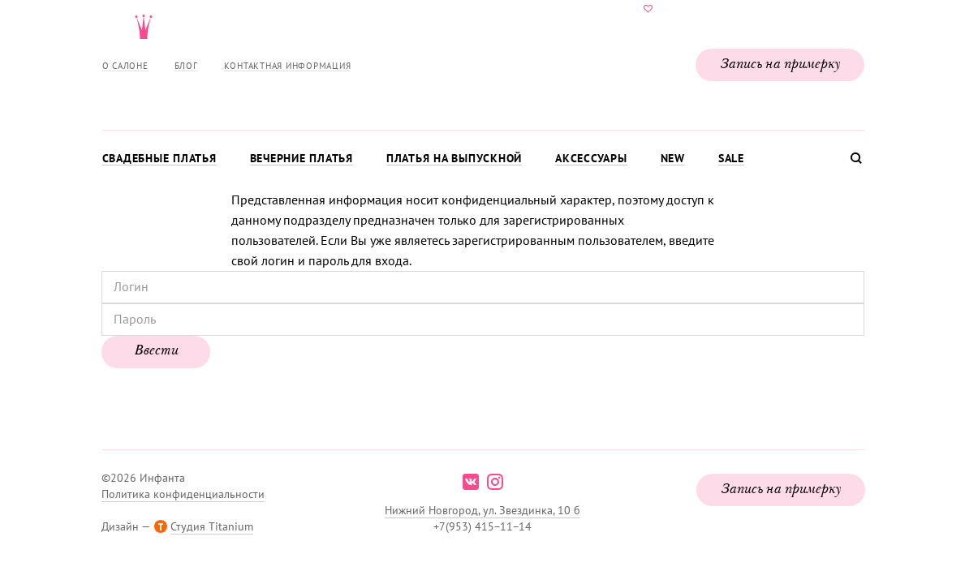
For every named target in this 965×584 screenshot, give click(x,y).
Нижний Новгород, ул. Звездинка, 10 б (482, 510)
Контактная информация (287, 65)
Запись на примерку (780, 65)
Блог (186, 65)
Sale (731, 158)
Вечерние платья (301, 158)
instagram (495, 482)
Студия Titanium (211, 526)
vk (471, 482)
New (673, 158)
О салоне (125, 65)
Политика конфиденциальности (183, 494)
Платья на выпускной (454, 158)
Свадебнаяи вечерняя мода (483, 61)
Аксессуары (591, 158)
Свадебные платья (159, 158)
